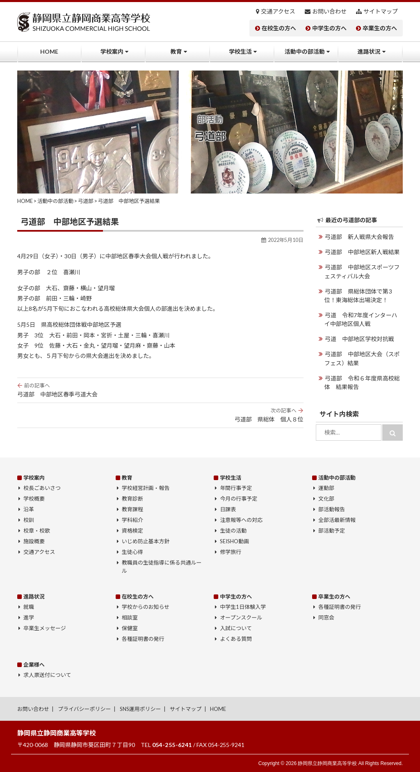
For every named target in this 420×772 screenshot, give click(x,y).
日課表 (228, 509)
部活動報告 (331, 509)
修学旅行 (230, 552)
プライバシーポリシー (84, 708)
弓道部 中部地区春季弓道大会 (160, 390)
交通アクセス (278, 11)
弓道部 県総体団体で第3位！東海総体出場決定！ (363, 295)
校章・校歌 (36, 530)
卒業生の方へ (380, 28)
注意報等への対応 (241, 520)
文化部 (326, 498)
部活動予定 (331, 530)
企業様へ (34, 664)
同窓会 (326, 617)
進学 (28, 617)
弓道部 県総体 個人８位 (160, 415)
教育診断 (132, 498)
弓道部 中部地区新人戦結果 (362, 251)
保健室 (130, 628)
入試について (236, 628)
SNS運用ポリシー (140, 708)
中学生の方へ (329, 28)
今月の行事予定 (238, 498)
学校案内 (111, 51)
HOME (49, 51)
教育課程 (132, 509)
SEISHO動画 (234, 541)
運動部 (326, 488)
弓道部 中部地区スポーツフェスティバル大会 (361, 271)
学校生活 (240, 51)
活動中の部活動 (305, 51)
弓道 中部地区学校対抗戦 (359, 338)
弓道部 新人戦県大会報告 (359, 236)
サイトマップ (380, 11)
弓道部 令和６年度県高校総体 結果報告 (361, 381)
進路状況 (368, 51)
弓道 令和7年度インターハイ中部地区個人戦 (363, 319)
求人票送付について (47, 675)
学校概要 (34, 498)
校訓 (28, 520)
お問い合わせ (329, 11)
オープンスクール (241, 617)
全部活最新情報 (337, 520)
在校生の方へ (279, 28)
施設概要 (34, 541)
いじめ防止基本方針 (146, 541)
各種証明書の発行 (143, 638)
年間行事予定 (236, 488)
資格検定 (132, 530)
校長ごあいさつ (42, 488)
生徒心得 (132, 552)
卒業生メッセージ (44, 628)
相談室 (130, 617)
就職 (28, 606)
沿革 (28, 509)
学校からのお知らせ (146, 606)
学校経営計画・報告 (146, 488)
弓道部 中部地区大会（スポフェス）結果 (361, 358)
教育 (176, 51)
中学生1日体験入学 (243, 606)
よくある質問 (236, 638)
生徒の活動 (233, 530)
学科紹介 (132, 520)
